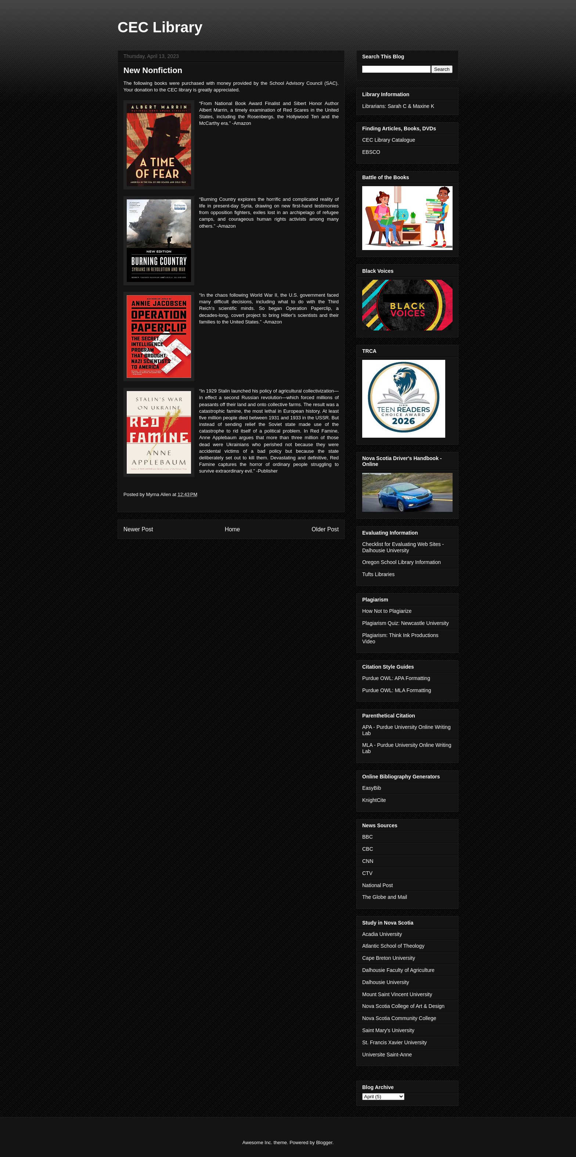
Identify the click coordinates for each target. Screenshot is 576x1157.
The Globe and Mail (384, 897)
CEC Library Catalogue (388, 140)
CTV (367, 873)
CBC (367, 849)
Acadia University (382, 934)
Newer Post (138, 529)
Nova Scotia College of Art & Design (403, 1006)
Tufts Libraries (378, 574)
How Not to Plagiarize (387, 611)
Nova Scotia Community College (399, 1018)
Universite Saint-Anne (387, 1054)
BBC (367, 837)
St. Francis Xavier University (394, 1042)
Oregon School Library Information (401, 562)
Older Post (325, 529)
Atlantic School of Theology (393, 946)
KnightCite (374, 800)
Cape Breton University (388, 958)
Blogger (324, 1142)
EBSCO (371, 152)
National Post (377, 885)
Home (232, 529)
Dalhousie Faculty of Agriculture (398, 970)
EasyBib (371, 788)
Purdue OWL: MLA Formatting (396, 690)
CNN (367, 861)
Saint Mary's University (388, 1030)
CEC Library (160, 27)
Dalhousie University (385, 982)
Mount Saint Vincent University (397, 994)
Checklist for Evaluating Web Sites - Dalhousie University (403, 547)
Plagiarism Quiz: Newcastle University (405, 623)
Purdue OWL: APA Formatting (396, 678)
